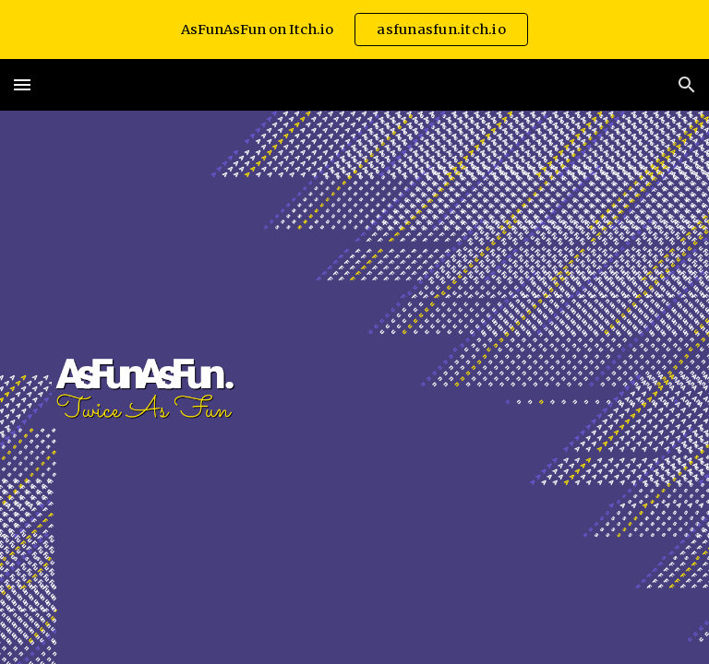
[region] (354, 29)
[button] (22, 84)
